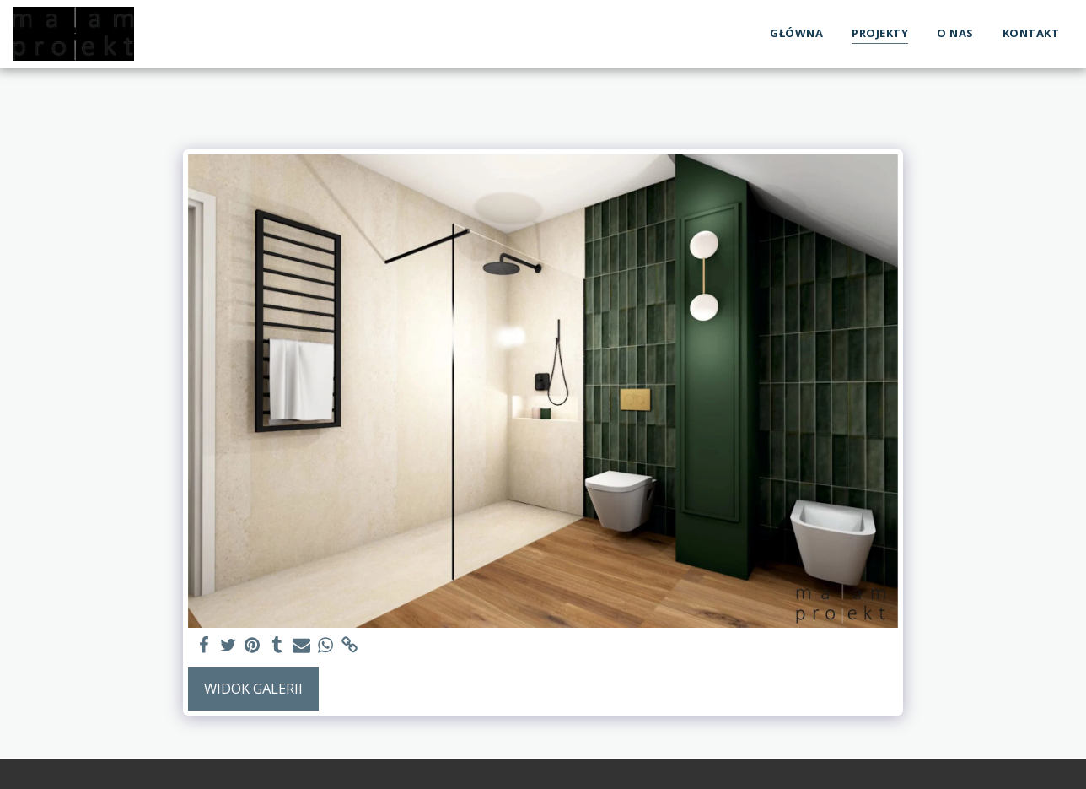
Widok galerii (253, 688)
